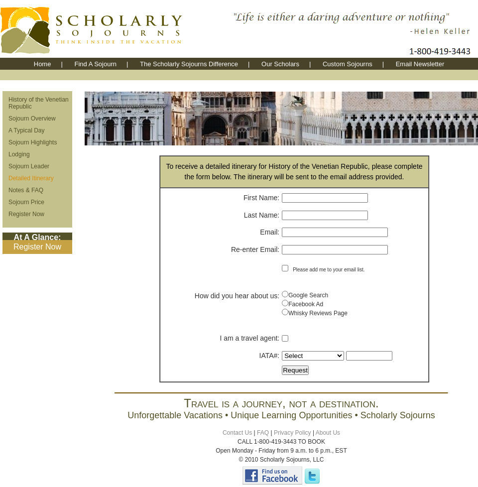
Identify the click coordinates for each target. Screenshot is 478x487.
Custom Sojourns (347, 64)
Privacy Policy (292, 432)
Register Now (26, 214)
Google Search (308, 295)
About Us (328, 432)
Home (42, 64)
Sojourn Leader (28, 166)
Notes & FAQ (25, 190)
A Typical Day (26, 130)
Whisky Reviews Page (318, 313)
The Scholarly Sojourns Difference (189, 64)
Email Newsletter (420, 64)
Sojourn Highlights (32, 142)
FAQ (263, 432)
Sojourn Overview (32, 118)
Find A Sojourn (95, 64)
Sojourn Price (26, 202)
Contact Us (237, 432)
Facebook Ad (305, 304)
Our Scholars (280, 64)
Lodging (19, 154)
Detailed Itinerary (31, 178)
